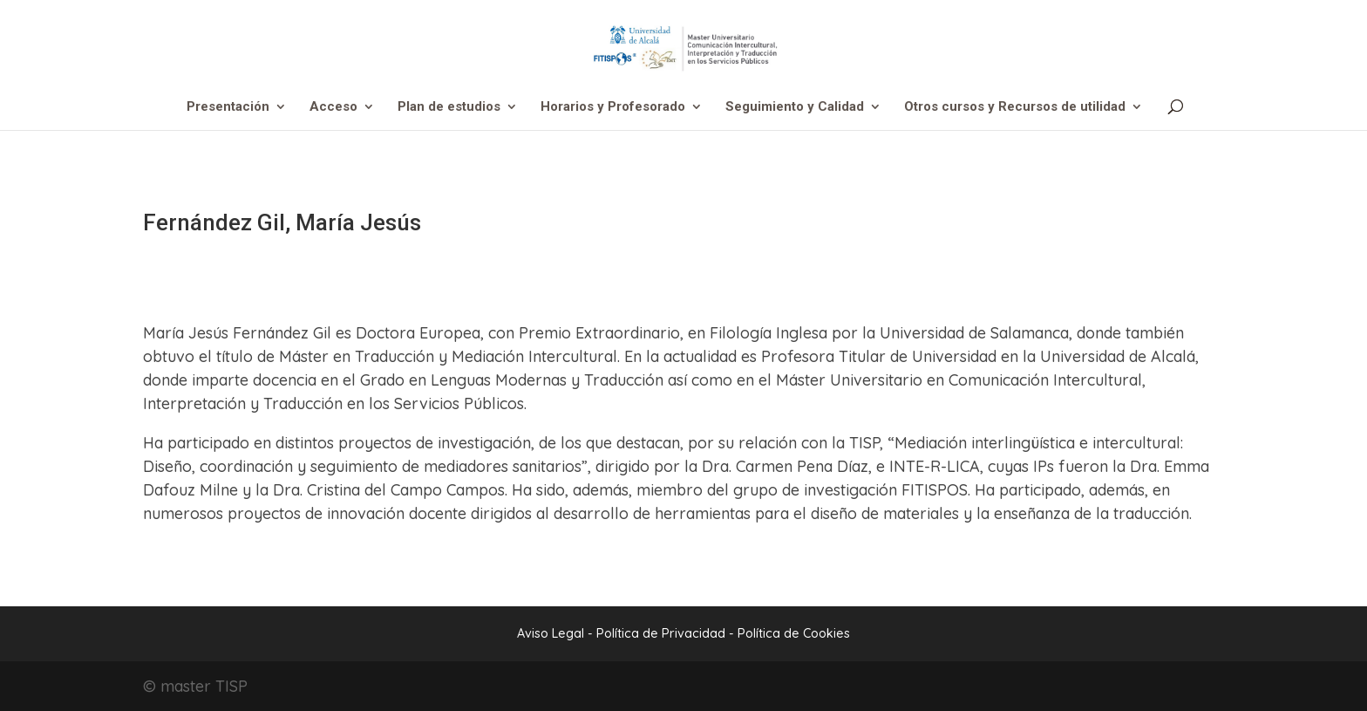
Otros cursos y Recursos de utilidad (1015, 107)
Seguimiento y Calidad (794, 107)
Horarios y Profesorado (613, 107)
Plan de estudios (449, 107)
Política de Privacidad (662, 633)
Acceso (333, 107)
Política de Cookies (794, 633)
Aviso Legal (550, 633)
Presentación (228, 107)
